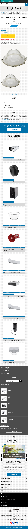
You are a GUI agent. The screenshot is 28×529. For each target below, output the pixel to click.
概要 (13, 94)
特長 (16, 94)
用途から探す (4, 491)
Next (26, 457)
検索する (14, 377)
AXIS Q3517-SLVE (5, 119)
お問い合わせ (14, 129)
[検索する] (20, 381)
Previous (1, 457)
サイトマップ (4, 502)
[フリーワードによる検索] (12, 381)
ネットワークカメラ (5, 478)
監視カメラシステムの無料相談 (8, 499)
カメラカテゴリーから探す (7, 481)
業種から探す (4, 487)
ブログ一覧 (14, 474)
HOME (3, 494)
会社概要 (4, 505)
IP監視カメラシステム (6, 484)
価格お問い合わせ (7, 36)
